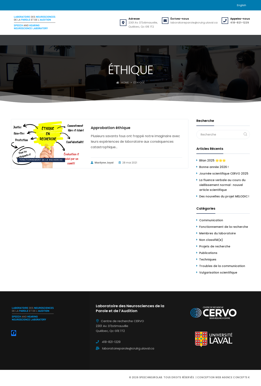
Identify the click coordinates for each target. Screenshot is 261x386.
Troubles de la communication (222, 266)
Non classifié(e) (211, 240)
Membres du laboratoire (217, 233)
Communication (211, 220)
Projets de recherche (214, 246)
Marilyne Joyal (102, 163)
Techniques (207, 259)
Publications (208, 253)
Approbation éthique (110, 127)
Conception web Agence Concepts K (223, 377)
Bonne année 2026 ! (214, 167)
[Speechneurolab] (34, 22)
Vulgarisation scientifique (218, 272)
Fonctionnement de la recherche (41, 159)
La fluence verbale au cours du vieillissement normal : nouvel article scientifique (222, 185)
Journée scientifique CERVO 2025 (223, 173)
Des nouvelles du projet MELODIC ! (224, 196)
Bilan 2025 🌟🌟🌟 (212, 160)
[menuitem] (241, 5)
